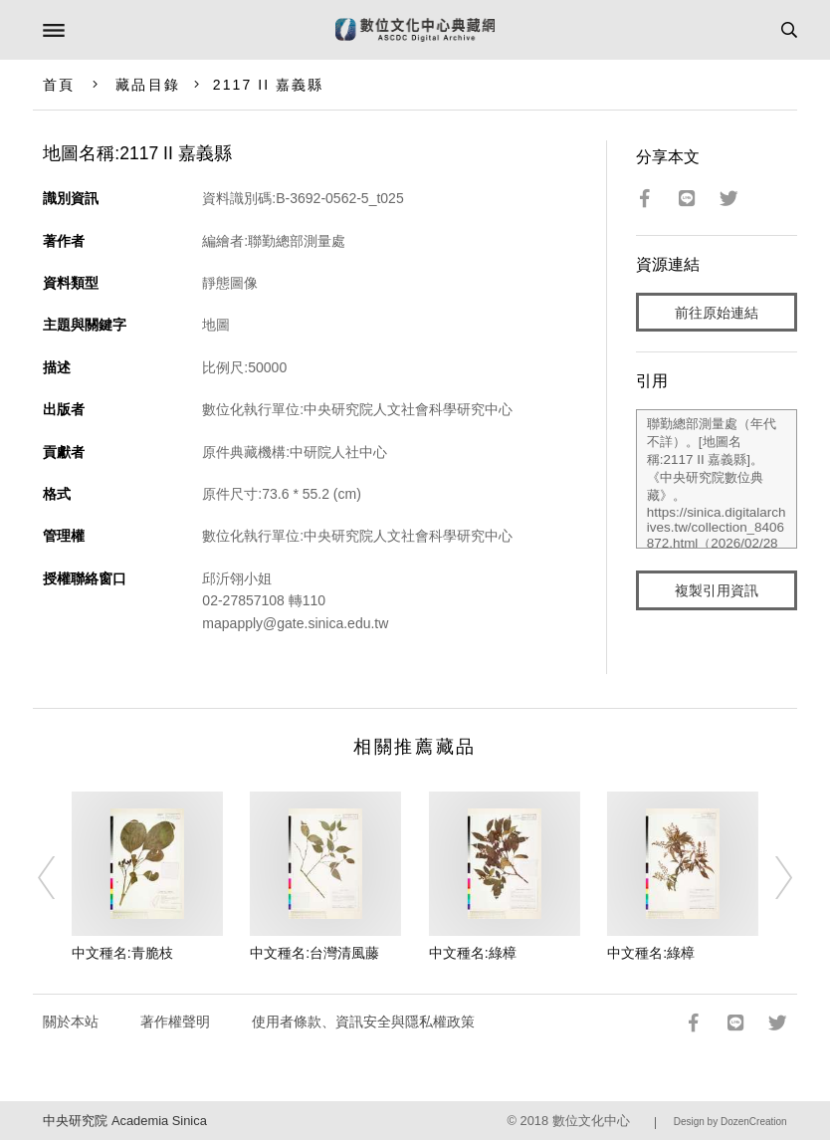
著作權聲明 (175, 1021)
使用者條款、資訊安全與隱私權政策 (363, 1021)
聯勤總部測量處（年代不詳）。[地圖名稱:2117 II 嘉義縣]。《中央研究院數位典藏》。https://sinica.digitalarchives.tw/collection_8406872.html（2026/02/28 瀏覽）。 (716, 479)
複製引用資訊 (716, 590)
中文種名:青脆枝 (122, 953)
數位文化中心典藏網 (415, 30)
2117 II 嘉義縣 (268, 85)
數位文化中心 (591, 1120)
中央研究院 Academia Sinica (124, 1120)
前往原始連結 (716, 313)
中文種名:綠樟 (473, 953)
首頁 (59, 85)
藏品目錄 (147, 85)
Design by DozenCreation (730, 1121)
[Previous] (59, 877)
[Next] (771, 877)
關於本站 (71, 1021)
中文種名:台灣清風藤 (314, 953)
